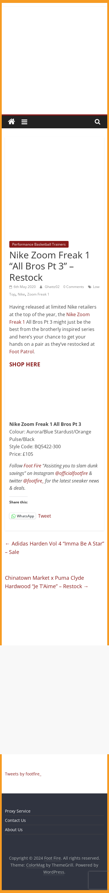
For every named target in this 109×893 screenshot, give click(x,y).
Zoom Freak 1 (38, 294)
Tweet (44, 515)
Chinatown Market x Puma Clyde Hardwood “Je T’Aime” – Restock (47, 582)
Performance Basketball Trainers (39, 244)
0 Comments (73, 286)
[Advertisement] (54, 699)
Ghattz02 (52, 286)
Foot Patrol (21, 351)
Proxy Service (18, 811)
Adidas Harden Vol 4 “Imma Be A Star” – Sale (54, 547)
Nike (21, 294)
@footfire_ (33, 481)
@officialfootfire (71, 473)
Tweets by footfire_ (23, 774)
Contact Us (15, 820)
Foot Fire (32, 465)
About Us (14, 829)
